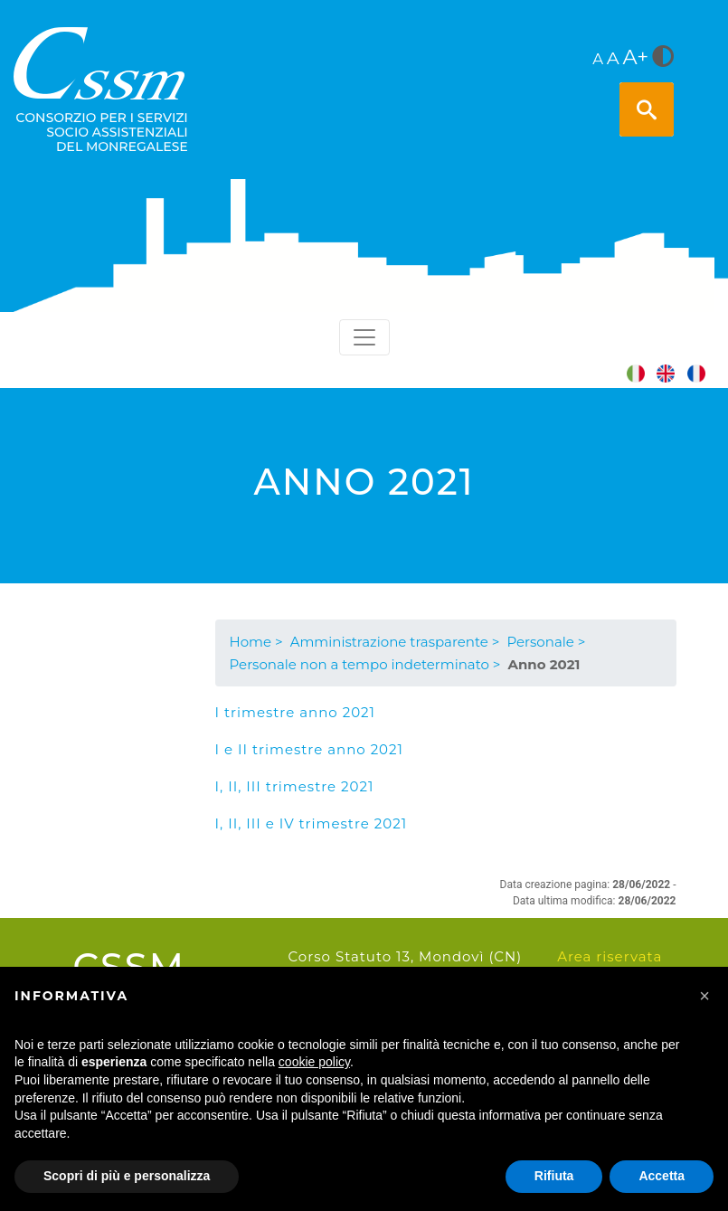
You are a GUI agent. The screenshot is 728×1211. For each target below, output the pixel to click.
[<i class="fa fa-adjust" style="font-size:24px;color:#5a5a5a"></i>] (663, 58)
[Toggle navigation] (364, 337)
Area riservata (609, 956)
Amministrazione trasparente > (395, 641)
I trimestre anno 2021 (295, 712)
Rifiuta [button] (554, 1175)
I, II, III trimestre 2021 (294, 786)
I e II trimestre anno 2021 (309, 749)
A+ (636, 57)
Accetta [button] (661, 1175)
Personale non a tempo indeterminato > (365, 664)
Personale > (545, 641)
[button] (704, 995)
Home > (256, 641)
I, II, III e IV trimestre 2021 (311, 823)
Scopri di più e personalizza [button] (126, 1175)
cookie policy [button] (314, 1062)
